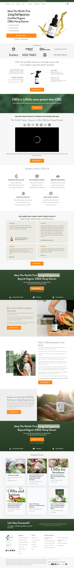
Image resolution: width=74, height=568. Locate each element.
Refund (49, 562)
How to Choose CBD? (49, 545)
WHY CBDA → (37, 107)
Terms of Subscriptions (23, 544)
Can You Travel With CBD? (50, 543)
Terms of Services (62, 562)
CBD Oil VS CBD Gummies (63, 537)
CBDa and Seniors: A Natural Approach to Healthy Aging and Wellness (57, 476)
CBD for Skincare (61, 545)
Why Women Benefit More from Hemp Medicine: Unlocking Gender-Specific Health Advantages (36, 477)
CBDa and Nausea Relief (13, 475)
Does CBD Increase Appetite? (48, 538)
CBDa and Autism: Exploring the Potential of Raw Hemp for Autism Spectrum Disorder (15, 505)
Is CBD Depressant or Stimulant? (62, 540)
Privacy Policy (55, 562)
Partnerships (21, 546)
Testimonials (36, 4)
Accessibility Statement (24, 542)
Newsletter (34, 544)
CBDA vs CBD (34, 537)
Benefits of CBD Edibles (62, 543)
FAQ (19, 551)
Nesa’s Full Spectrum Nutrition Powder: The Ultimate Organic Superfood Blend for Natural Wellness (57, 506)
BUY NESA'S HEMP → (21, 35)
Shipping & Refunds (23, 540)
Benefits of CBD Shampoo (50, 547)
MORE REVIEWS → (37, 263)
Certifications (34, 546)
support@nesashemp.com (9, 548)
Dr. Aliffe (30, 4)
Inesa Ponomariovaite (35, 481)
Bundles (18, 4)
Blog (32, 549)
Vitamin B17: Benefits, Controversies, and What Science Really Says (36, 505)
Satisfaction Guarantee (23, 537)
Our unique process (36, 540)
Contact (43, 4)
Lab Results (34, 542)
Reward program (22, 549)
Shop (13, 4)
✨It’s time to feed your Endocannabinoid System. (37, 1)
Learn (24, 4)
